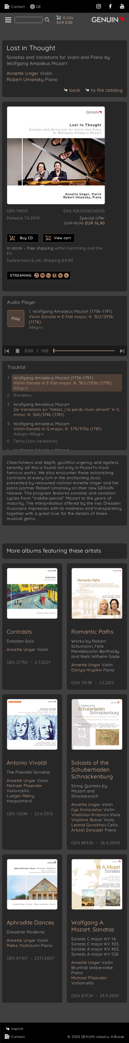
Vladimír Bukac (92, 819)
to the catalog (103, 90)
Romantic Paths (92, 631)
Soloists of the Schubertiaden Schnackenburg (92, 769)
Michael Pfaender (24, 788)
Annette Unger (29, 73)
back (72, 90)
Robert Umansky (32, 79)
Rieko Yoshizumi (29, 945)
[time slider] (84, 351)
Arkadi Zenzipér (93, 829)
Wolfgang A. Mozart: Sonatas (92, 926)
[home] (7, 20)
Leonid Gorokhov (94, 824)
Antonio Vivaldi (27, 762)
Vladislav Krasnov (95, 814)
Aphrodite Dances (30, 922)
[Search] (29, 20)
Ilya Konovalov (92, 809)
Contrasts (19, 631)
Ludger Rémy (20, 798)
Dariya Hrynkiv (92, 669)
